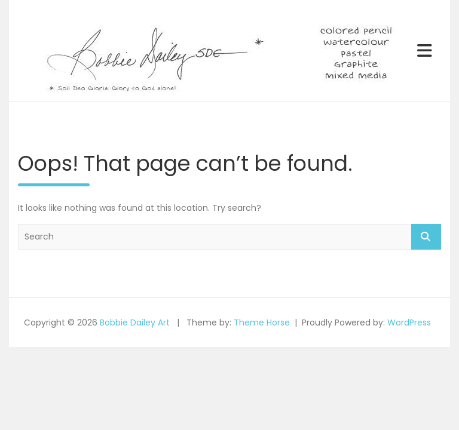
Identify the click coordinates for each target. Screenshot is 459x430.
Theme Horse (262, 322)
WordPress (409, 322)
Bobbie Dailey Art (135, 322)
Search (426, 237)
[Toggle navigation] (424, 51)
